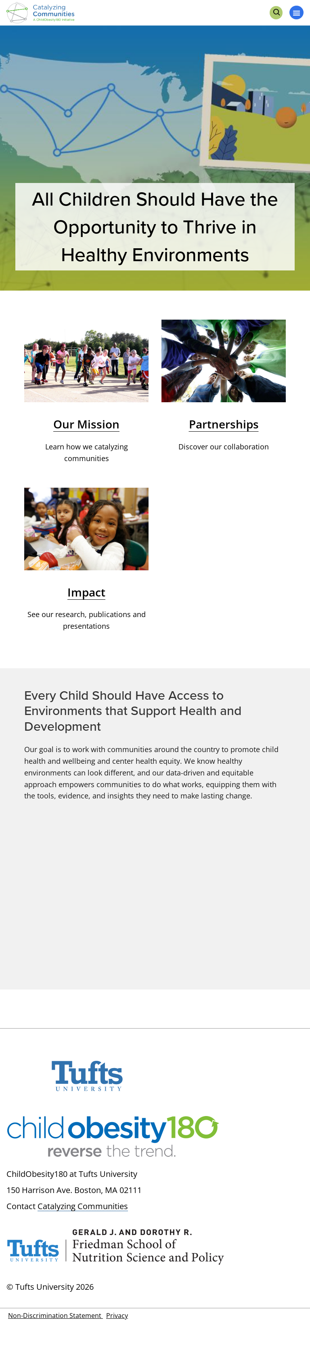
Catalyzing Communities (83, 1206)
